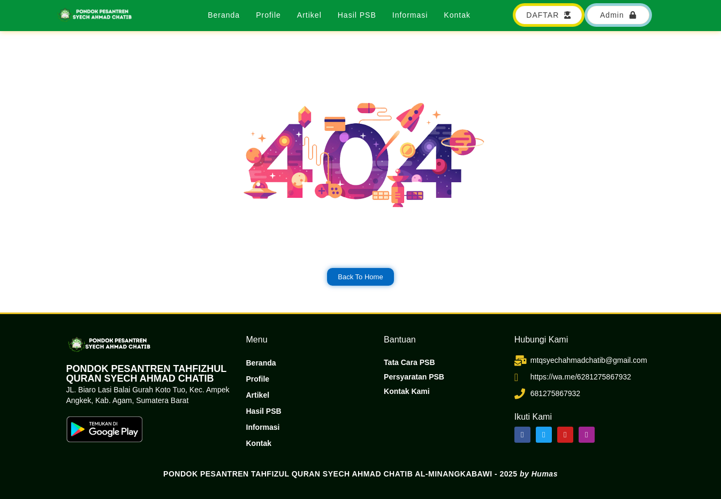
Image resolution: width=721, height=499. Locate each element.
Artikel (309, 15)
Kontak (457, 15)
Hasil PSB (357, 15)
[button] (618, 15)
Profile (268, 15)
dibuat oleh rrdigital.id (69, 320)
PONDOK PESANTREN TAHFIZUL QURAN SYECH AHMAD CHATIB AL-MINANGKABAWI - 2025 (360, 474)
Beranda (224, 15)
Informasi (410, 15)
